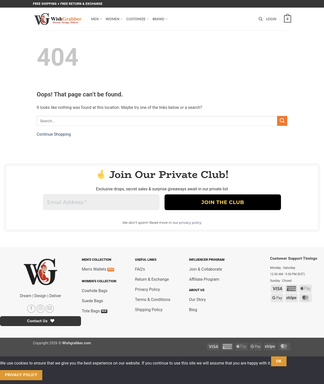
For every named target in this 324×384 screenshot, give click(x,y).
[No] (51, 375)
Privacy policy (21, 375)
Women (114, 18)
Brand (160, 18)
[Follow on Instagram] (40, 309)
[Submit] (282, 121)
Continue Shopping (54, 134)
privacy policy (190, 222)
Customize (137, 18)
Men (96, 18)
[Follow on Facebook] (31, 309)
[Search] (260, 19)
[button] (287, 19)
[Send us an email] (50, 309)
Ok (279, 361)
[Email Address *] (101, 202)
